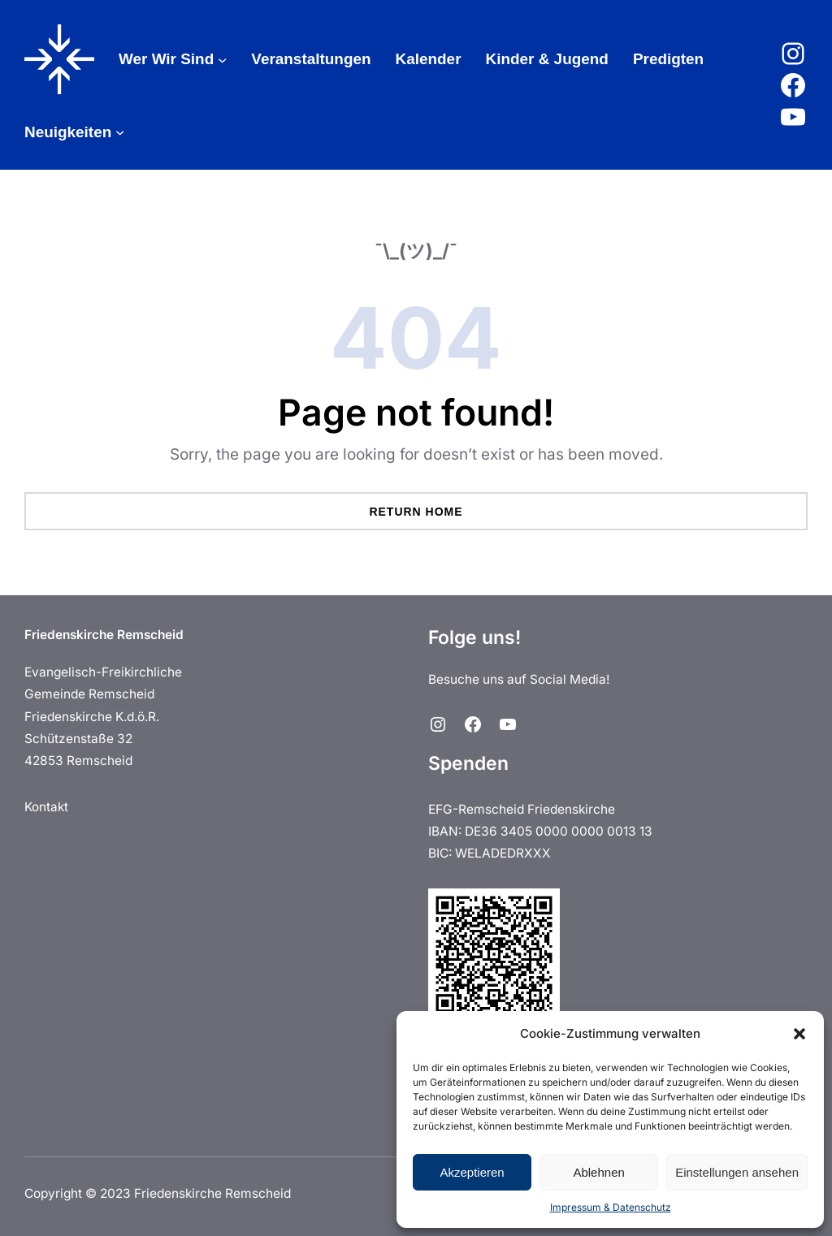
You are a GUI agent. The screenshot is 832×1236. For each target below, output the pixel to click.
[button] (799, 1034)
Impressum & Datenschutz (610, 1207)
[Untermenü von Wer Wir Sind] (222, 58)
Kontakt (46, 807)
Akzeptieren (472, 1172)
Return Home (415, 511)
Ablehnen (598, 1172)
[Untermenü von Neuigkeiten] (119, 131)
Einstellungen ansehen (737, 1172)
